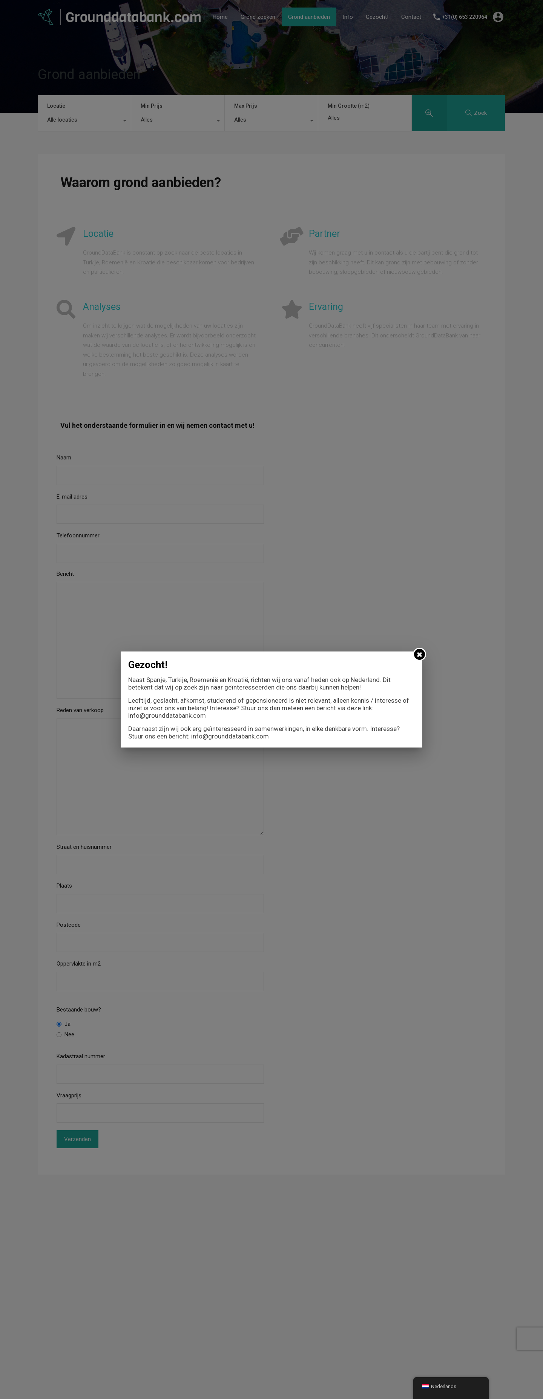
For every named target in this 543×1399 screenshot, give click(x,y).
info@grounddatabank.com (167, 715)
